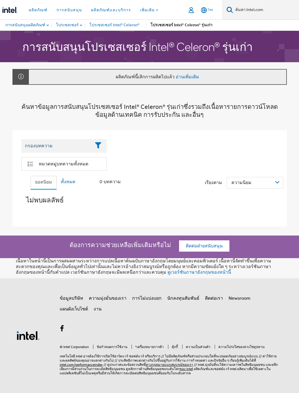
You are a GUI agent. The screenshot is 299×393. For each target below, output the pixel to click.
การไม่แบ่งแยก (147, 298)
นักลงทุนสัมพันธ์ (183, 298)
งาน (98, 309)
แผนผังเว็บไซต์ (74, 309)
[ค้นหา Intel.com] (266, 10)
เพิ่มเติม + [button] (149, 9)
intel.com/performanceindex (81, 364)
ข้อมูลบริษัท (71, 298)
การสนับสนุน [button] (69, 9)
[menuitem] (67, 25)
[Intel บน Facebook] (62, 329)
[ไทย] (206, 10)
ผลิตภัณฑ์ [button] (38, 9)
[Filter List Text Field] (56, 146)
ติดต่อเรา (214, 298)
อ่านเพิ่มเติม (187, 77)
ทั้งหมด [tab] (68, 182)
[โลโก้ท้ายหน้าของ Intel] (28, 335)
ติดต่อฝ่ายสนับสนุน (204, 246)
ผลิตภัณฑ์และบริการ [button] (111, 9)
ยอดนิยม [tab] (43, 182)
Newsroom (239, 298)
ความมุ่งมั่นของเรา (107, 298)
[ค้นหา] (230, 9)
